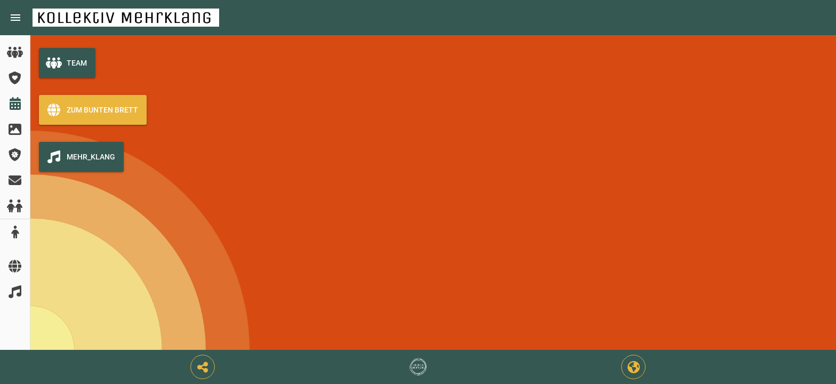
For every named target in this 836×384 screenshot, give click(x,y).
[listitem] (15, 52)
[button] (203, 367)
